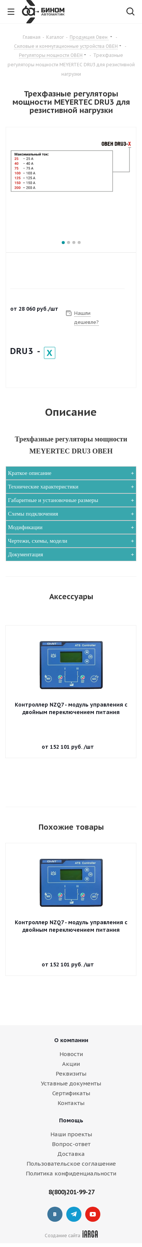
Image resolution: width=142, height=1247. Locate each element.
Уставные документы (71, 1083)
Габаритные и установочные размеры (53, 500)
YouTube (92, 1214)
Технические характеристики (43, 487)
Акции (71, 1063)
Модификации (25, 527)
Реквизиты (71, 1073)
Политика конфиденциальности (71, 1173)
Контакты (71, 1103)
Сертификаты (71, 1093)
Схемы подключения (33, 514)
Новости (71, 1054)
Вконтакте (54, 1214)
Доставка (71, 1153)
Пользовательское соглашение (71, 1163)
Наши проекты (71, 1134)
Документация (25, 554)
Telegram (73, 1214)
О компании (71, 1040)
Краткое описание (29, 473)
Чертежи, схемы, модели (37, 541)
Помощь (71, 1120)
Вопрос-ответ (71, 1144)
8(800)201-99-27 (71, 1192)
